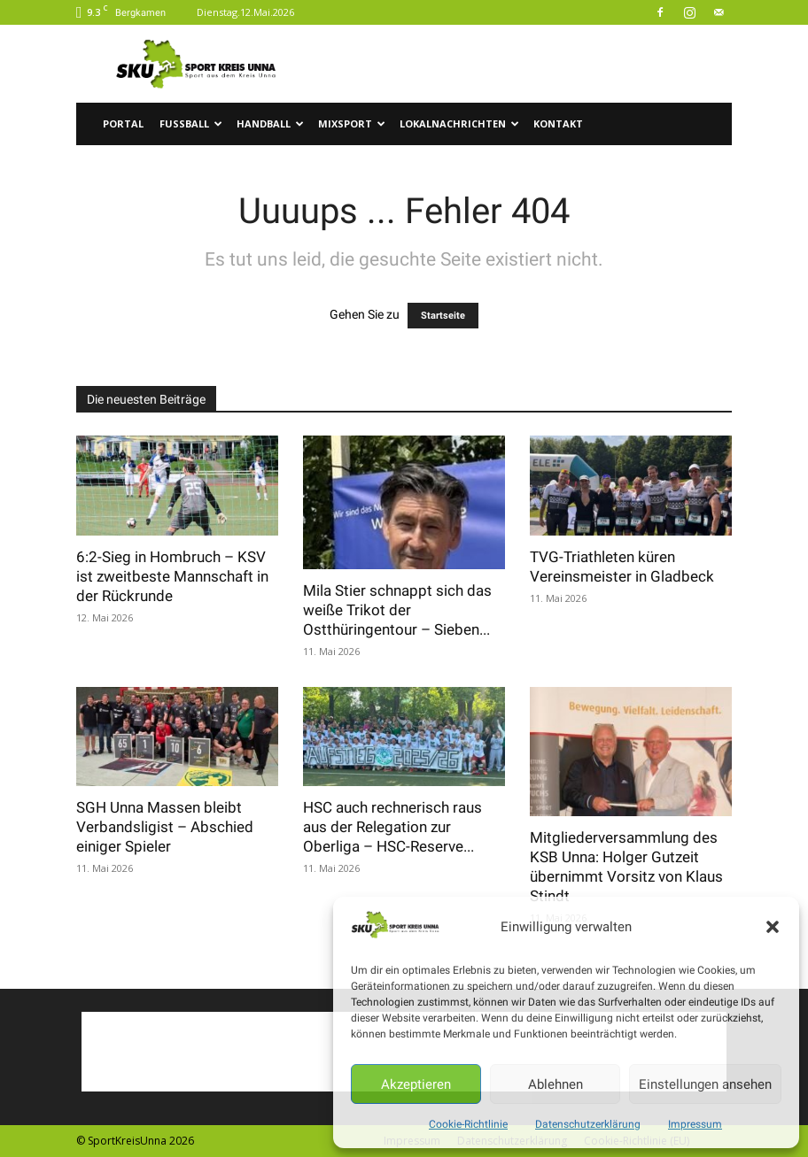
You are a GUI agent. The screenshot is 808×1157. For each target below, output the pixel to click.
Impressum (695, 1124)
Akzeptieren (416, 1084)
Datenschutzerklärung (588, 1124)
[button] (772, 927)
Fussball (190, 123)
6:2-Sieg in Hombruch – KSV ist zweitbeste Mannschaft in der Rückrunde (172, 576)
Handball (270, 123)
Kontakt (558, 123)
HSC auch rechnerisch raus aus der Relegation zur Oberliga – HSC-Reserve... (392, 826)
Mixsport (351, 123)
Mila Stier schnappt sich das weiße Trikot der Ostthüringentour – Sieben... (397, 610)
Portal (123, 123)
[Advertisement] (523, 63)
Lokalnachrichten (459, 123)
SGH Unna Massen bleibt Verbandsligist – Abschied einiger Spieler (164, 826)
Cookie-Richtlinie (468, 1124)
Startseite (443, 315)
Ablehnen (555, 1084)
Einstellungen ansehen (705, 1084)
